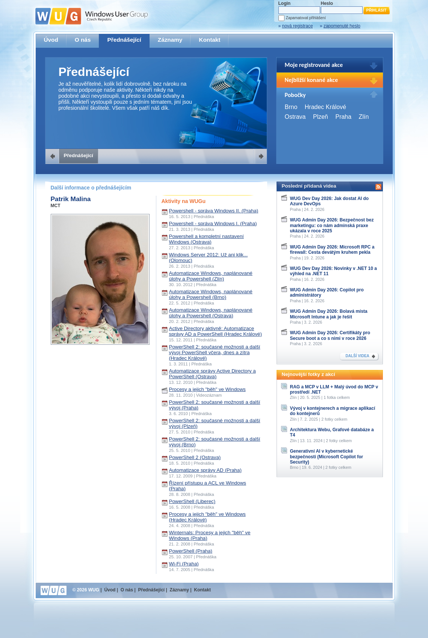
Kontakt (209, 39)
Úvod (51, 39)
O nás (83, 39)
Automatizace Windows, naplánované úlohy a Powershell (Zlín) (211, 276)
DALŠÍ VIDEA (357, 356)
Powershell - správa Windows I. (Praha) (213, 223)
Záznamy (170, 39)
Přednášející (124, 39)
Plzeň (320, 117)
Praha (343, 117)
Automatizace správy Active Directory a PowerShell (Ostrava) (212, 373)
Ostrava (295, 117)
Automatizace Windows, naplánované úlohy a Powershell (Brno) (211, 294)
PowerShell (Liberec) (192, 501)
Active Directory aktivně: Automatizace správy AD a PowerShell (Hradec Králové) (215, 331)
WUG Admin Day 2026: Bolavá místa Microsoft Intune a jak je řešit (329, 314)
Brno (291, 107)
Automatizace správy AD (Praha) (205, 470)
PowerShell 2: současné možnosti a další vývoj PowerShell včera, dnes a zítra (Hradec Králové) (214, 352)
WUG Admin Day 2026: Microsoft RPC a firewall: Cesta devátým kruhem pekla (332, 249)
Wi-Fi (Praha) (184, 564)
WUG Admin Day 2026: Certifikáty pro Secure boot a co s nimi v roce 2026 (330, 335)
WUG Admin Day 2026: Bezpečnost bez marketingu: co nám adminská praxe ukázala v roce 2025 (332, 225)
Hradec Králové (325, 107)
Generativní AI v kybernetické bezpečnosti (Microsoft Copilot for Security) (326, 457)
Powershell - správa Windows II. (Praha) (214, 211)
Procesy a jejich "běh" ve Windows (207, 389)
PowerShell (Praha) (191, 551)
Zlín (364, 117)
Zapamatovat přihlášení (306, 18)
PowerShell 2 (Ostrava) (195, 457)
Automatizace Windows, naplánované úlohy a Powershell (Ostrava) (211, 312)
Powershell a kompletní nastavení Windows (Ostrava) (206, 239)
